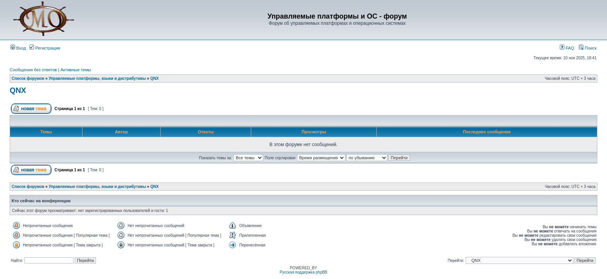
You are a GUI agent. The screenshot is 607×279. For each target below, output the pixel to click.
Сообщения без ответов (33, 69)
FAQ (567, 48)
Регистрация (44, 48)
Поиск (588, 48)
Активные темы (75, 69)
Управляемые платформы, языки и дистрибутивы (97, 78)
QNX (154, 78)
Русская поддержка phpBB (303, 272)
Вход (18, 48)
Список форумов (28, 78)
